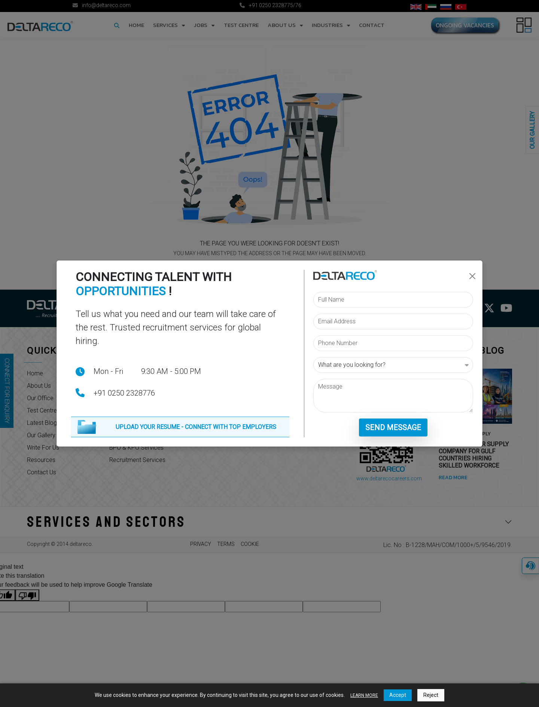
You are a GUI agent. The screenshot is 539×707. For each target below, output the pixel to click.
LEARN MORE (364, 695)
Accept (397, 695)
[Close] (472, 276)
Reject (430, 695)
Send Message (393, 427)
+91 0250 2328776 (124, 393)
